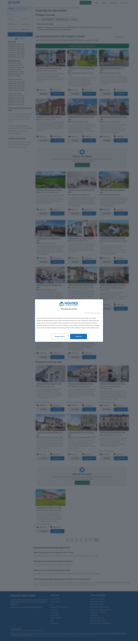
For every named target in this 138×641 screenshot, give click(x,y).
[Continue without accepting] (92, 313)
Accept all (78, 336)
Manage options (60, 336)
